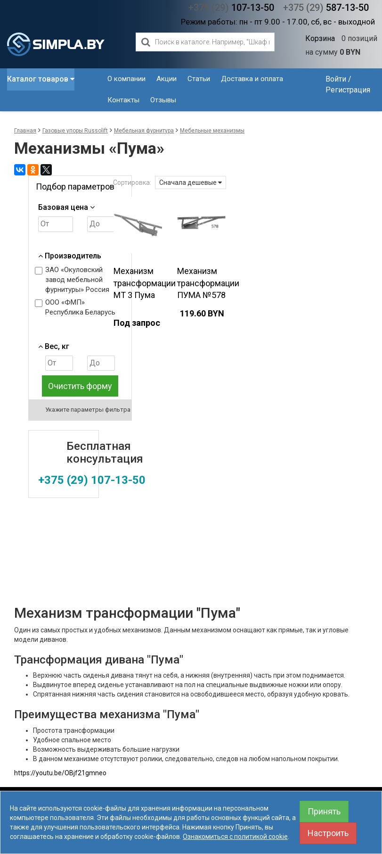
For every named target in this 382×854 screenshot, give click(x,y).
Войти (335, 79)
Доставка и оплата (252, 79)
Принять (324, 811)
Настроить (328, 833)
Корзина (320, 38)
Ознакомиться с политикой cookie (235, 836)
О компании (126, 79)
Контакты (123, 100)
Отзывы (163, 100)
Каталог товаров (40, 79)
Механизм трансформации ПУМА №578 (208, 283)
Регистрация (347, 89)
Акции (166, 79)
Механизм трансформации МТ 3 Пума (145, 283)
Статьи (198, 79)
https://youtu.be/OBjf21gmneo (60, 773)
